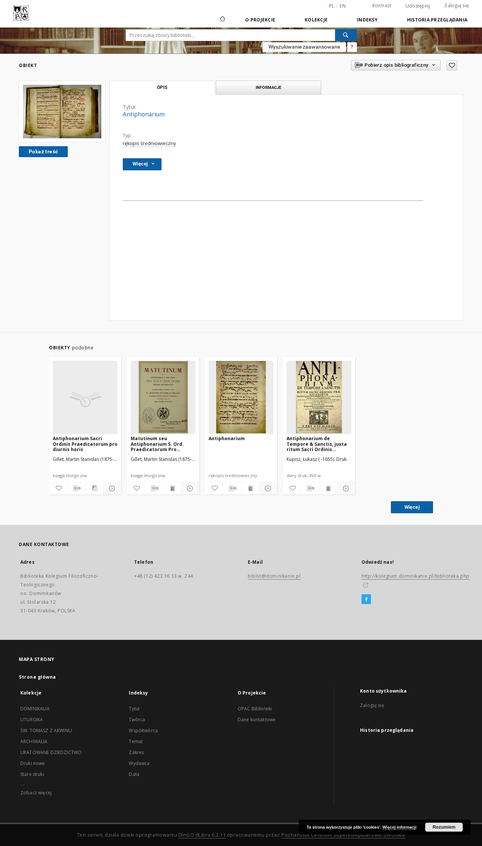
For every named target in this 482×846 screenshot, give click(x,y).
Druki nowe (32, 763)
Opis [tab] (162, 87)
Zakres (136, 752)
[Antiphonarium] (241, 397)
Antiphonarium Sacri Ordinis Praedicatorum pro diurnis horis (85, 443)
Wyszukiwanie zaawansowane (304, 47)
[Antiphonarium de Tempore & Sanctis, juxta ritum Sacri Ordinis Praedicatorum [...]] (319, 397)
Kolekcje (316, 20)
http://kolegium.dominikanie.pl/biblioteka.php (416, 576)
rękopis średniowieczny (149, 143)
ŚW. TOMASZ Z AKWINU (46, 730)
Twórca (137, 719)
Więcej (411, 507)
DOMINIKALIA (35, 708)
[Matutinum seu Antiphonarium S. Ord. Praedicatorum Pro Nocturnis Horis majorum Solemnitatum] (163, 397)
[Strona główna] (222, 19)
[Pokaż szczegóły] (111, 488)
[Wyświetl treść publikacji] (172, 488)
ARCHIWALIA (34, 741)
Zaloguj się (456, 5)
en (343, 5)
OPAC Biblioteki (255, 708)
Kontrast (381, 5)
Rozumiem (444, 827)
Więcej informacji (399, 827)
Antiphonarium (227, 438)
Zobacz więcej (36, 792)
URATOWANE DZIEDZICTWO (51, 752)
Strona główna (37, 677)
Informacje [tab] (268, 87)
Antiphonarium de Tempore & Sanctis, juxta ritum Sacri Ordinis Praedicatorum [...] (317, 443)
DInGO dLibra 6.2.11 (202, 835)
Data (134, 774)
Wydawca (139, 763)
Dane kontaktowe (257, 719)
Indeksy (367, 20)
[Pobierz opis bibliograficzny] (76, 488)
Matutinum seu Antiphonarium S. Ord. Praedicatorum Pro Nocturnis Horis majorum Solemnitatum (161, 443)
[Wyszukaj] (346, 35)
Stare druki (32, 774)
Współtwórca (143, 730)
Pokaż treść (43, 151)
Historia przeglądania (437, 20)
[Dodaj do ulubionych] (452, 65)
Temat (136, 741)
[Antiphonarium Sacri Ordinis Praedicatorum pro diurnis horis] (85, 397)
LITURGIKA (31, 719)
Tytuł (134, 708)
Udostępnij (418, 6)
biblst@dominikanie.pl (274, 576)
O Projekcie (260, 20)
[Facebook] (366, 599)
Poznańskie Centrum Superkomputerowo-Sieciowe (343, 835)
